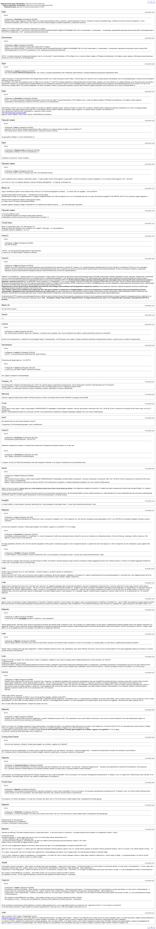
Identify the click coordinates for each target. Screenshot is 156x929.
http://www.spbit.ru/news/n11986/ (15, 113)
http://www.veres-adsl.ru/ (10, 918)
